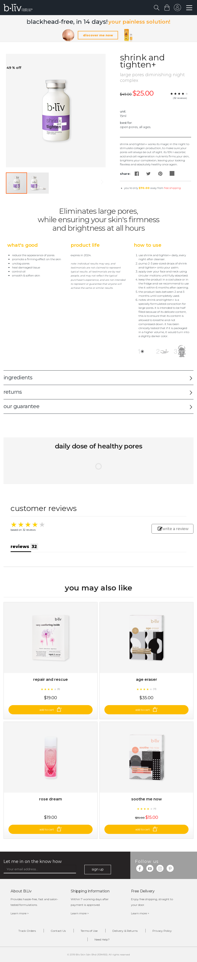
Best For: (126, 123)
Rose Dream (50, 799)
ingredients (18, 377)
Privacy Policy (162, 931)
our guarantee (21, 406)
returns (13, 392)
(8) (58, 688)
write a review (173, 529)
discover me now (98, 35)
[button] (38, 183)
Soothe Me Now (146, 799)
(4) (154, 808)
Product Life (85, 245)
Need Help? (102, 939)
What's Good (22, 245)
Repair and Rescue (50, 679)
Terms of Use (89, 931)
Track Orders (27, 931)
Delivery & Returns (125, 931)
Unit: (123, 111)
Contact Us (58, 931)
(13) (154, 688)
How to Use (147, 245)
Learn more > (20, 913)
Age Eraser (146, 679)
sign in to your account (177, 8)
